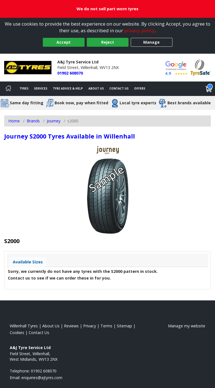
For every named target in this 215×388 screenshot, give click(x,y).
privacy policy (139, 30)
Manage (151, 42)
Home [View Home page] (14, 120)
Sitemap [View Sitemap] (124, 325)
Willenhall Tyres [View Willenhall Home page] (24, 325)
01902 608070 (70, 73)
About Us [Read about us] (51, 325)
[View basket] (209, 88)
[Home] (8, 88)
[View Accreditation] (200, 67)
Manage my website (186, 325)
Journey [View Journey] (53, 120)
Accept (63, 42)
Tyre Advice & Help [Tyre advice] (68, 88)
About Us (96, 88)
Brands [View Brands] (33, 120)
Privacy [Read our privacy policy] (89, 325)
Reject (107, 42)
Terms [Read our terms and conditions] (106, 325)
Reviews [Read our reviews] (71, 325)
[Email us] (41, 377)
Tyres (23, 88)
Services (40, 88)
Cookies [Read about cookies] (17, 332)
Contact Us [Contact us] (118, 88)
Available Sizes (28, 262)
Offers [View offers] (139, 88)
